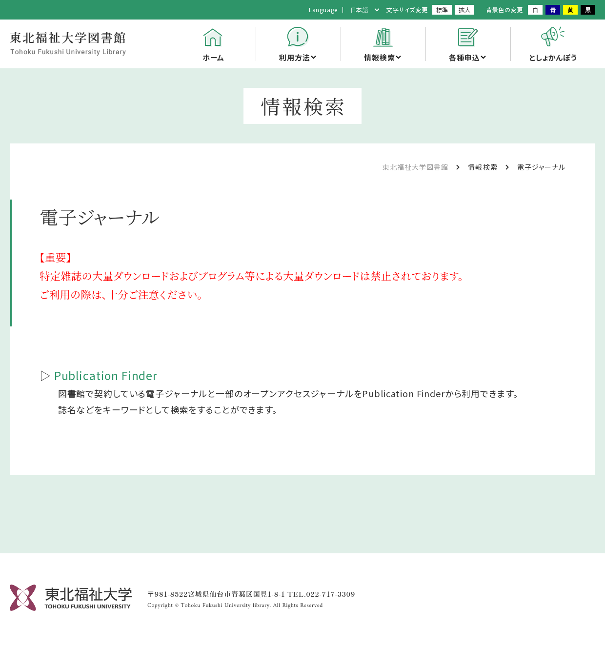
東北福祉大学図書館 (415, 166)
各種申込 (464, 57)
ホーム (213, 57)
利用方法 (294, 57)
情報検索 (379, 57)
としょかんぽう (553, 57)
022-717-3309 (330, 594)
